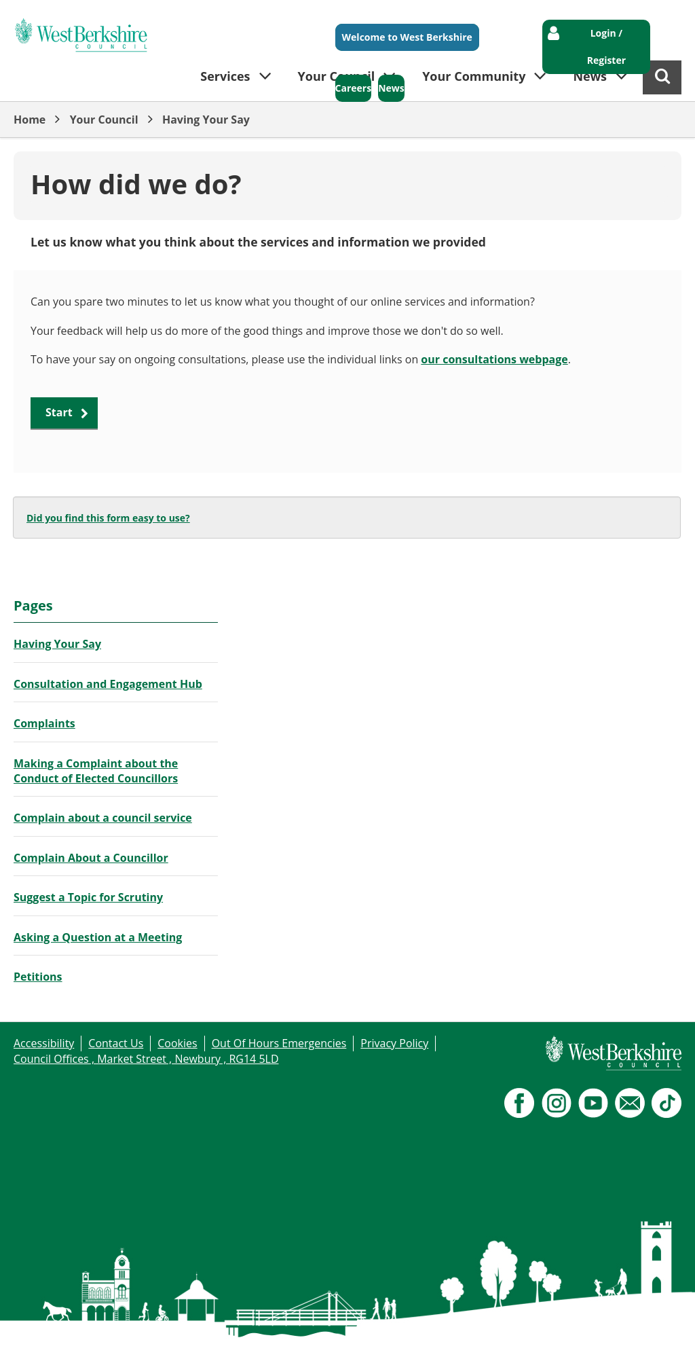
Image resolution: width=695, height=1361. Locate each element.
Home (29, 119)
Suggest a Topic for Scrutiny (88, 897)
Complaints (44, 723)
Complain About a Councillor (91, 857)
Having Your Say (206, 119)
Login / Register (606, 46)
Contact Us (115, 1043)
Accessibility (44, 1043)
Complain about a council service (103, 817)
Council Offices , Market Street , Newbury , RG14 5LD (146, 1058)
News (391, 87)
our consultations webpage (494, 359)
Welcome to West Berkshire (407, 37)
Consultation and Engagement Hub (108, 683)
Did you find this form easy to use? (108, 517)
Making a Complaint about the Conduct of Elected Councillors (96, 771)
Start (59, 412)
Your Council (104, 119)
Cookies (177, 1043)
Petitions (38, 976)
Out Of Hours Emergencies (279, 1043)
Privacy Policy (394, 1043)
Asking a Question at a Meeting (98, 937)
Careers (353, 87)
